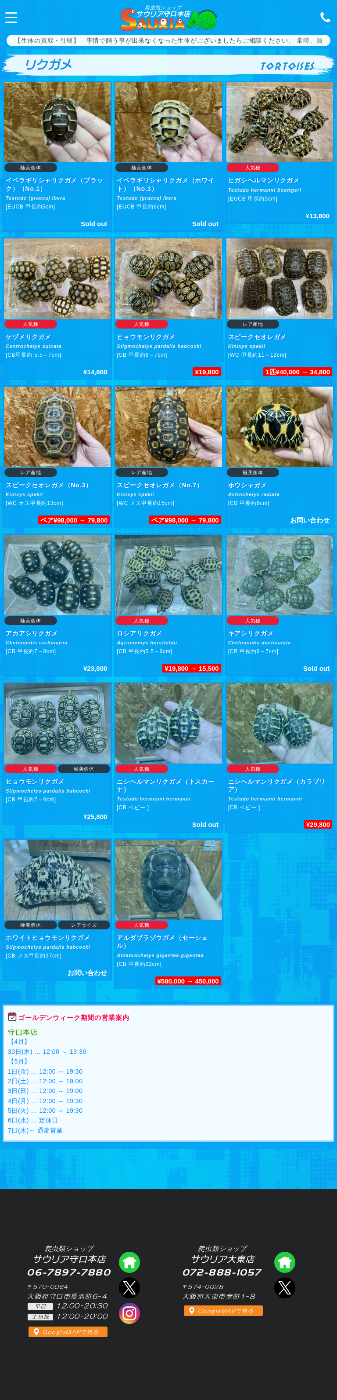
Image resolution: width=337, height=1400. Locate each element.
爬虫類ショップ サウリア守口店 (129, 1262)
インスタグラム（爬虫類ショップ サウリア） (129, 1313)
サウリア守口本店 (163, 11)
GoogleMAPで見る (70, 1332)
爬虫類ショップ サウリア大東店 (284, 1262)
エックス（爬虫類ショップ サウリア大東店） (284, 1287)
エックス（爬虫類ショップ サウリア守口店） (129, 1287)
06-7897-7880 (323, 16)
